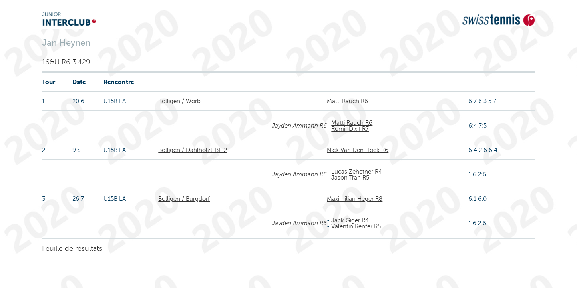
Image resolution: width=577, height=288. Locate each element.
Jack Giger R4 (350, 220)
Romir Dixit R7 (350, 129)
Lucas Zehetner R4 (356, 171)
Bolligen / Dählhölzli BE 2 (192, 150)
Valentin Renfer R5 (356, 226)
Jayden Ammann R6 (299, 125)
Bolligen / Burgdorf (184, 199)
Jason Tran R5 (350, 177)
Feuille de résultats (72, 248)
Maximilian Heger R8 (354, 199)
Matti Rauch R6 (347, 101)
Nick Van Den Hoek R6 (357, 150)
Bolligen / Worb (179, 101)
